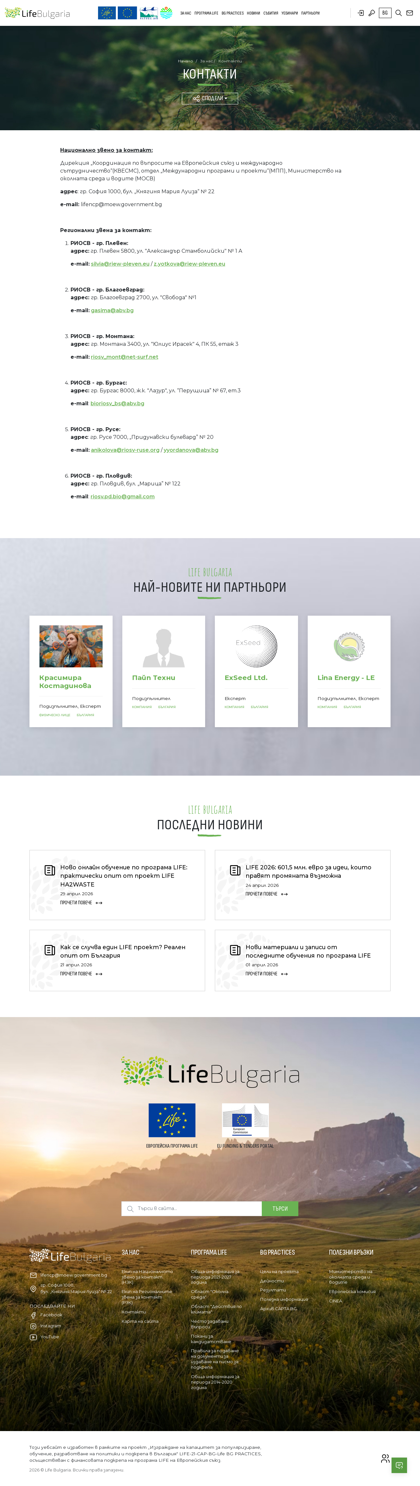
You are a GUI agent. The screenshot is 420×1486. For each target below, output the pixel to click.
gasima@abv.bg (112, 310)
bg (385, 13)
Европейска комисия (352, 1291)
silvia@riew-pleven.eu (120, 264)
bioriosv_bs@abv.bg (117, 403)
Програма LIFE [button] (206, 13)
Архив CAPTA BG (278, 1308)
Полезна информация (284, 1299)
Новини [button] (253, 13)
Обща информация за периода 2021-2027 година (215, 1277)
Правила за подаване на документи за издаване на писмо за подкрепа (215, 1359)
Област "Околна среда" (209, 1294)
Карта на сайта (140, 1321)
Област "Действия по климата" (216, 1309)
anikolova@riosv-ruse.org (125, 450)
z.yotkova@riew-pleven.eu (189, 264)
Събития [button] (270, 13)
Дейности (272, 1280)
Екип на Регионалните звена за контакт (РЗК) (147, 1297)
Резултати (273, 1289)
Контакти (134, 1311)
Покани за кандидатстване (211, 1338)
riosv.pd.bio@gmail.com (123, 497)
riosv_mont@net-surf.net (124, 357)
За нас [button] (185, 13)
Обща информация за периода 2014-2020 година (215, 1382)
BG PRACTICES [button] (233, 13)
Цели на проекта (279, 1271)
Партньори (310, 13)
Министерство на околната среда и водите (350, 1277)
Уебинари (290, 13)
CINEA (335, 1300)
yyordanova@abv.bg (191, 450)
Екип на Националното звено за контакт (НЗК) (147, 1277)
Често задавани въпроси (209, 1324)
